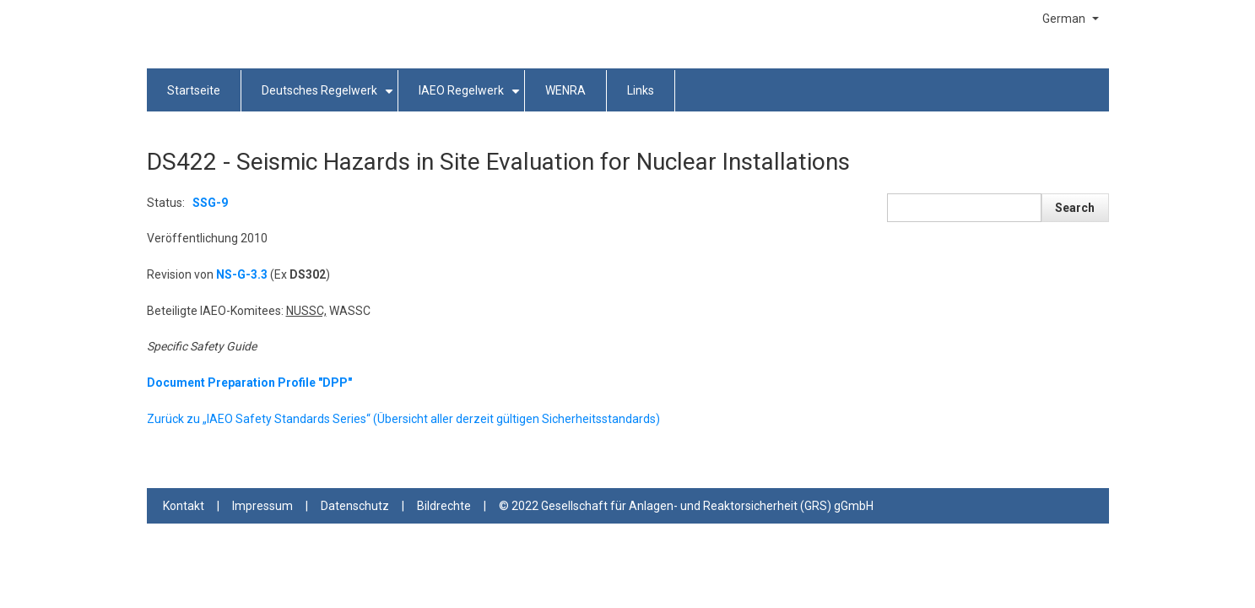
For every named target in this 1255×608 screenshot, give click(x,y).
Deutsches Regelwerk (330, 97)
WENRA (565, 90)
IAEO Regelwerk (472, 97)
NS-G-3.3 (242, 274)
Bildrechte (444, 506)
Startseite (193, 90)
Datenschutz (355, 506)
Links (640, 90)
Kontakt (183, 506)
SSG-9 (210, 202)
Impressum (262, 506)
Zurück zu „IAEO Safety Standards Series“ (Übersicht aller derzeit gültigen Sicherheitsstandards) (403, 419)
